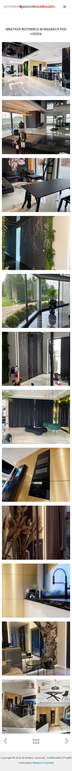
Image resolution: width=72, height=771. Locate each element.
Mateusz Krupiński (43, 762)
